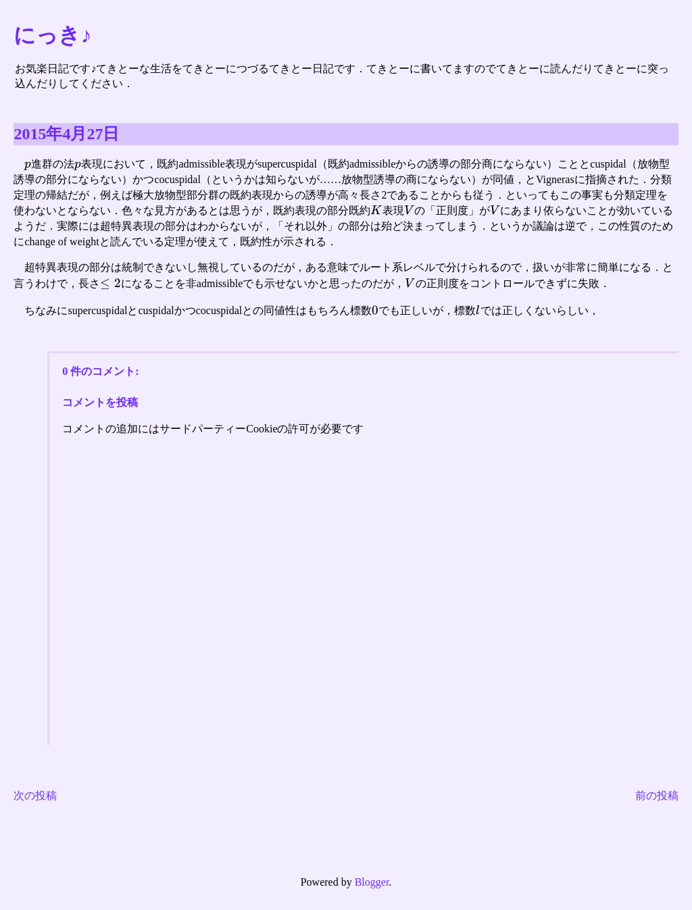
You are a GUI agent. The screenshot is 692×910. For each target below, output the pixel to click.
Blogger (372, 882)
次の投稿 (35, 795)
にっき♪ (52, 35)
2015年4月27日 (66, 134)
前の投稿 (656, 795)
